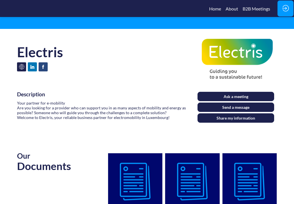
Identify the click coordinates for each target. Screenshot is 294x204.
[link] (215, 8)
